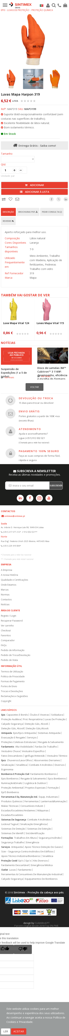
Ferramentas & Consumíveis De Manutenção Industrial (31, 874)
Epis (3, 715)
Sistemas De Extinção (39, 829)
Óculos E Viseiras (39, 715)
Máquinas (43, 810)
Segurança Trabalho (12, 842)
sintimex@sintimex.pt (14, 516)
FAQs (3, 645)
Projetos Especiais (35, 788)
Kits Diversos (40, 860)
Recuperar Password (12, 620)
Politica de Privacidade (13, 676)
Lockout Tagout (9, 824)
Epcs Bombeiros (57, 778)
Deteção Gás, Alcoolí (12, 728)
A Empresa (6, 570)
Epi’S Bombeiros (10, 792)
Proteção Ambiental (12, 788)
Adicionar (34, 185)
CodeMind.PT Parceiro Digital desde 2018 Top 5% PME (36, 924)
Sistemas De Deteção (13, 829)
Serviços (32, 737)
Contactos (6, 599)
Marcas (4, 589)
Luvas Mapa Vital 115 (50, 323)
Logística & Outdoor (35, 783)
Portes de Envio (9, 686)
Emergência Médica (42, 865)
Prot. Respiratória (33, 719)
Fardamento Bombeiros (43, 774)
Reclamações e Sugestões (14, 696)
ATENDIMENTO (30, 429)
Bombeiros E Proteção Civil (15, 774)
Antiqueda (6, 733)
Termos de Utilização (12, 671)
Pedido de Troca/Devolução (15, 655)
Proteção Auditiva (11, 719)
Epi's (21, 860)
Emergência (32, 842)
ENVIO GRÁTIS (29, 411)
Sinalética (21, 765)
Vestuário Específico (33, 751)
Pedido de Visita (9, 660)
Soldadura (57, 715)
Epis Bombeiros (10, 778)
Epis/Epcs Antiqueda (24, 733)
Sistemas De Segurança (13, 819)
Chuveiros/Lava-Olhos (19, 760)
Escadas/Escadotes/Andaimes (18, 810)
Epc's (28, 860)
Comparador (8, 640)
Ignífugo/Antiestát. (35, 756)
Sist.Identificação (35, 833)
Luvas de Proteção (18, 10)
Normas (5, 594)
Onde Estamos (8, 584)
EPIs (3, 10)
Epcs (3, 760)
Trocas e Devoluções (12, 691)
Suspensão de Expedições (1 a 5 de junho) (14, 372)
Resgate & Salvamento (51, 742)
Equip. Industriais (48, 797)
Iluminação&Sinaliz (11, 783)
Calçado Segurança (12, 724)
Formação (53, 788)
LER (5, 1031)
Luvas (12, 870)
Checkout (6, 630)
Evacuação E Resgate (13, 737)
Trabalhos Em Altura (25, 838)
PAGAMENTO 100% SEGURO (39, 451)
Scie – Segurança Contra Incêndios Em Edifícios (27, 851)
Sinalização (7, 765)
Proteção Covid (9, 860)
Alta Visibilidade (24, 746)
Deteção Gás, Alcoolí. (36, 724)
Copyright (6, 701)
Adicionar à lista (34, 191)
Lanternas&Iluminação (53, 801)
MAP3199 (30, 109)
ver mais (9, 377)
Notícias (5, 604)
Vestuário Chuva (10, 751)
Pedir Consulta (52, 211)
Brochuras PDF (28, 211)
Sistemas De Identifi (12, 833)
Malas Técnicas (9, 806)
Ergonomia (7, 769)
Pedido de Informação (12, 650)
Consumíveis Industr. (32, 806)
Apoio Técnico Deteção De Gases (43, 847)
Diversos (60, 765)
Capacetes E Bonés (17, 715)
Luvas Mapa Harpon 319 (20, 94)
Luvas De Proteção (55, 719)
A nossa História (9, 574)
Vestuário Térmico (57, 756)
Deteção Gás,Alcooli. (37, 728)
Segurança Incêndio (50, 838)
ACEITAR (18, 1031)
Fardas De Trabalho (46, 746)
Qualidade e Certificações (14, 579)
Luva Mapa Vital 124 (16, 323)
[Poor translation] (23, 949)
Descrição (8, 211)
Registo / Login (8, 615)
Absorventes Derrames (47, 760)
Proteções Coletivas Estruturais (18, 742)
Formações (7, 838)
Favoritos (6, 635)
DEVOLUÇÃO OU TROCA (36, 398)
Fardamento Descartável (15, 865)
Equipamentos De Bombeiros (41, 879)
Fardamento (7, 746)
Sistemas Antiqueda (49, 733)
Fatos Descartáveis (12, 756)
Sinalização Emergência (33, 824)
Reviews (8, 221)
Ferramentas (31, 801)
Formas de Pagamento (13, 681)
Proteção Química (42, 10)
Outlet (4, 870)
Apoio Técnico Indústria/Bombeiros (20, 856)
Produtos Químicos (11, 801)
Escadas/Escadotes (12, 815)
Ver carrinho (7, 625)
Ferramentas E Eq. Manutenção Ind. (19, 797)
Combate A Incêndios (41, 765)
